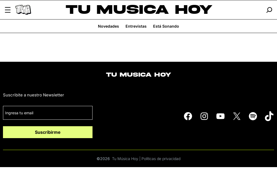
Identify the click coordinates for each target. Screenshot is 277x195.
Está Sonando (166, 26)
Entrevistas (136, 26)
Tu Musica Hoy (139, 10)
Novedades (108, 26)
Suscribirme (48, 132)
